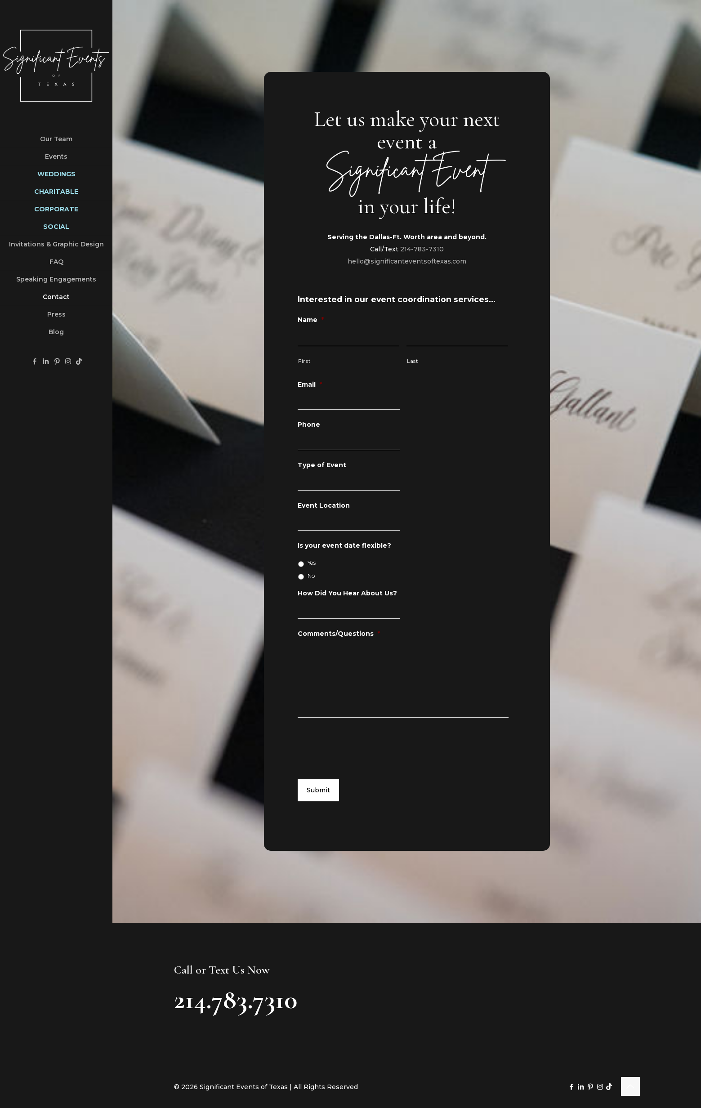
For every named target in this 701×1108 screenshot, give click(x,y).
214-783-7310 (422, 249)
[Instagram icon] (68, 361)
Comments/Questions (339, 634)
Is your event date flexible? (344, 545)
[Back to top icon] (630, 1086)
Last (412, 361)
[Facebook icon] (34, 361)
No (311, 575)
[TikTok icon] (79, 361)
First (304, 361)
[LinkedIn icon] (45, 361)
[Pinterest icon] (57, 361)
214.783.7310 (235, 999)
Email (310, 384)
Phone (309, 424)
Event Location (324, 505)
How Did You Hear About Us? (347, 593)
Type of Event (322, 465)
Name (311, 320)
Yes (312, 562)
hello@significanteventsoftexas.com (407, 261)
